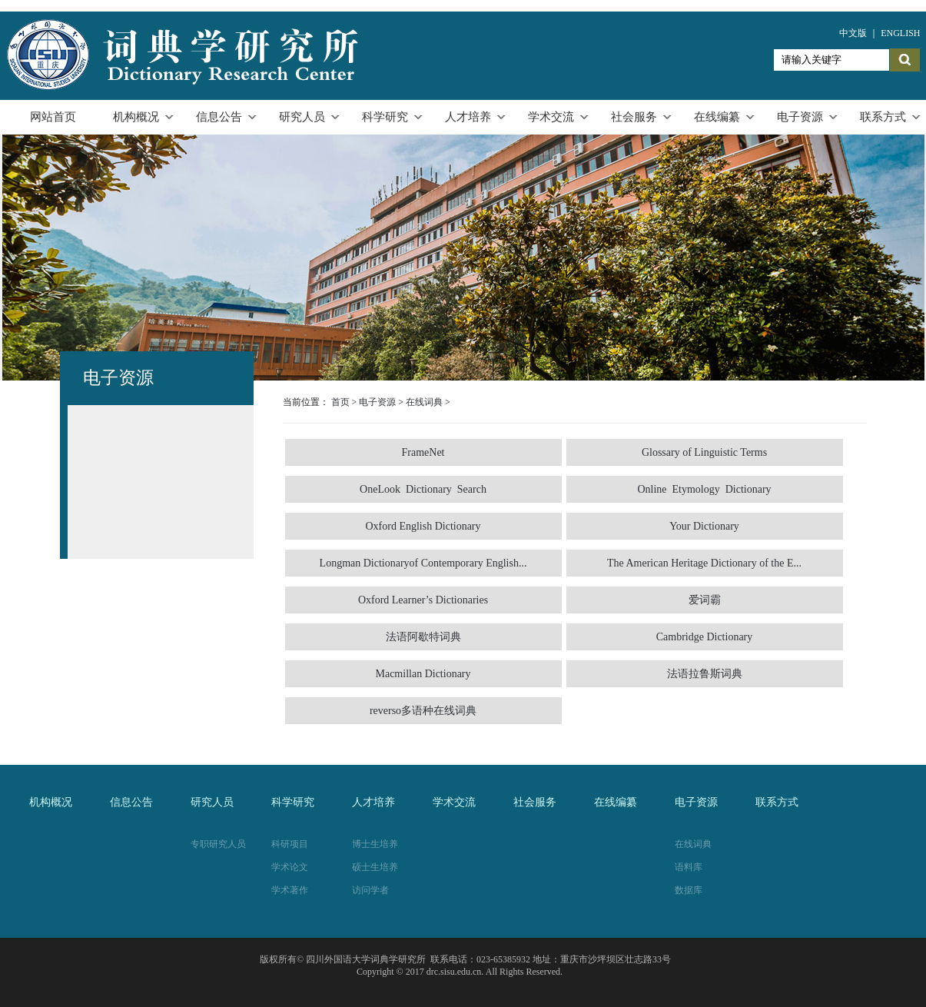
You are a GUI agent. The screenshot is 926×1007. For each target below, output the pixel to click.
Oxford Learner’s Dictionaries (423, 600)
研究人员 (302, 117)
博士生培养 (375, 844)
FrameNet (423, 452)
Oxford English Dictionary (422, 526)
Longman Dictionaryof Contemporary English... (423, 563)
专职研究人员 (218, 844)
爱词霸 (705, 600)
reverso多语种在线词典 (423, 710)
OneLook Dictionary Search (423, 489)
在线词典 (424, 402)
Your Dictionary (704, 526)
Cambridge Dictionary (704, 637)
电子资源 (800, 117)
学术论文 (289, 867)
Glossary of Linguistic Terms (704, 452)
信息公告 (219, 117)
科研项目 (289, 844)
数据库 (688, 890)
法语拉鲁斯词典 (704, 674)
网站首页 (53, 117)
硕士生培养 (375, 867)
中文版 (853, 33)
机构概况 (136, 117)
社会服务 (634, 117)
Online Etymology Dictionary (704, 489)
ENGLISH (900, 33)
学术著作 (289, 890)
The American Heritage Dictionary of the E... (704, 563)
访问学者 (370, 890)
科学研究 (385, 117)
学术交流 (551, 117)
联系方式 (883, 117)
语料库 (688, 867)
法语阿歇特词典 (423, 637)
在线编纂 (717, 117)
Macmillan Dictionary (422, 674)
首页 (340, 402)
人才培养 (468, 117)
